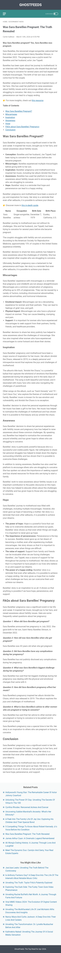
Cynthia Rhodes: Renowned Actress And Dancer (26, 807)
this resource (37, 100)
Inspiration (10, 117)
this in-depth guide (30, 205)
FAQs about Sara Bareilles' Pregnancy (22, 126)
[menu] (6, 14)
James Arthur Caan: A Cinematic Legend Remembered (29, 838)
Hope (7, 123)
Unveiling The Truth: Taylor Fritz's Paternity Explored (28, 882)
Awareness (10, 120)
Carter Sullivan (8, 37)
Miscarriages (11, 114)
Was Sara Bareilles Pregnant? (18, 111)
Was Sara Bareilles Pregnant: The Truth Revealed (27, 834)
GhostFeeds (30, 5)
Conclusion (10, 130)
